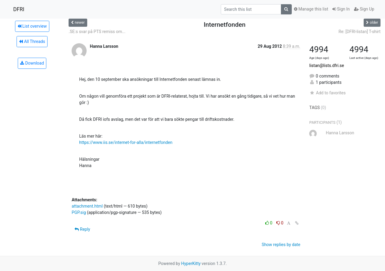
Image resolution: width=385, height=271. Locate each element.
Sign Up (364, 9)
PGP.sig (79, 212)
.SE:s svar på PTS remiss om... (97, 31)
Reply (82, 229)
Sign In (341, 9)
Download (32, 63)
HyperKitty (191, 263)
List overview (32, 26)
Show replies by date (281, 244)
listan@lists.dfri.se (326, 65)
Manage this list (311, 9)
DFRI (18, 9)
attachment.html (87, 206)
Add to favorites (327, 92)
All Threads (32, 41)
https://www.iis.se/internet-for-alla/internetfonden (125, 142)
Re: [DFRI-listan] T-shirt (359, 31)
